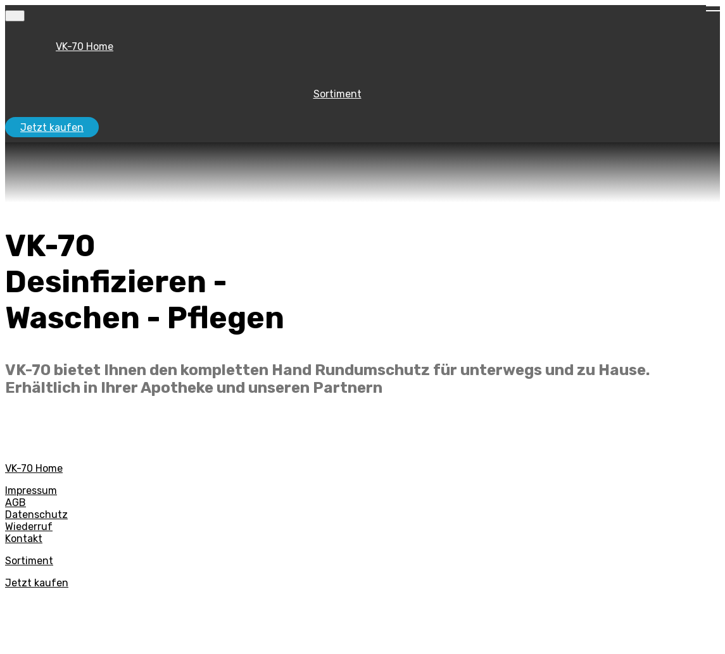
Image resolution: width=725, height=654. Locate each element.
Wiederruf (29, 527)
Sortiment (337, 94)
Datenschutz (36, 515)
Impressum (31, 490)
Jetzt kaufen (52, 127)
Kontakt (23, 539)
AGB (15, 503)
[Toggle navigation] (15, 16)
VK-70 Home (84, 46)
